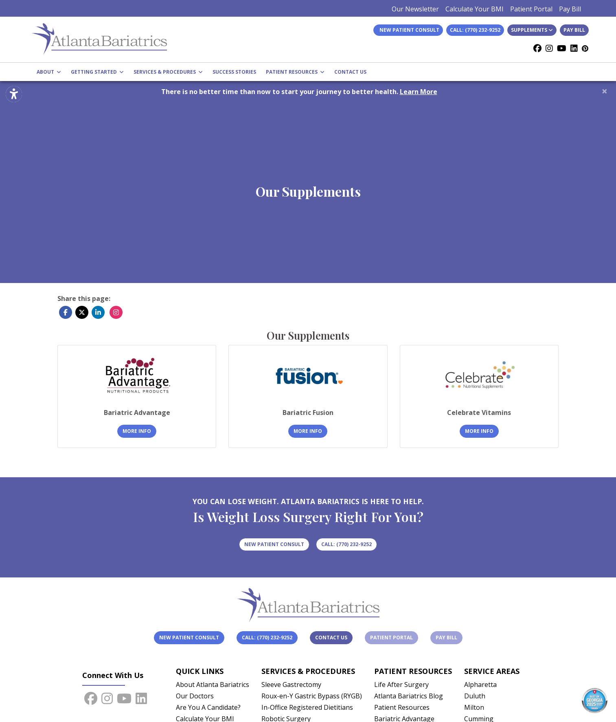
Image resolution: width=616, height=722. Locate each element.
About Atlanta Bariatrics (212, 684)
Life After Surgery (401, 684)
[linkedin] (574, 48)
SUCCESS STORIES (234, 71)
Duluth (474, 695)
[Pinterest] (585, 48)
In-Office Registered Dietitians (307, 707)
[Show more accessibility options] (13, 95)
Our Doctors (195, 695)
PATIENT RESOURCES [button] (295, 71)
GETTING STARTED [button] (97, 71)
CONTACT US (350, 71)
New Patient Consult (189, 637)
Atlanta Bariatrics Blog (408, 695)
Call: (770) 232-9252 (475, 29)
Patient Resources (402, 707)
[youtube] (561, 48)
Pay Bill (570, 8)
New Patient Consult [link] (408, 29)
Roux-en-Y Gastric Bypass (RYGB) (311, 695)
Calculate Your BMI (474, 8)
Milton (474, 707)
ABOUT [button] (49, 71)
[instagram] (549, 48)
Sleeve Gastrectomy (291, 684)
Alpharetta (480, 684)
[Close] (605, 91)
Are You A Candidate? (208, 707)
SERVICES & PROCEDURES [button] (168, 71)
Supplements (532, 29)
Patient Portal (531, 8)
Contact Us (331, 637)
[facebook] (537, 48)
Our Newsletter (415, 8)
